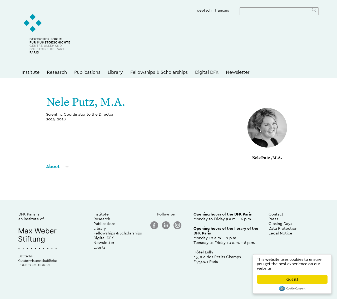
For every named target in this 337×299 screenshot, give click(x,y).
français (222, 10)
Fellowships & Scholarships (159, 72)
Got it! (292, 279)
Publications (87, 72)
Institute (30, 72)
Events (99, 247)
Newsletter (238, 72)
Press (273, 218)
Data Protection (283, 228)
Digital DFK (207, 72)
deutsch (204, 10)
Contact (276, 214)
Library (115, 72)
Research (57, 72)
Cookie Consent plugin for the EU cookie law (292, 288)
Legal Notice (280, 233)
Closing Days (280, 223)
